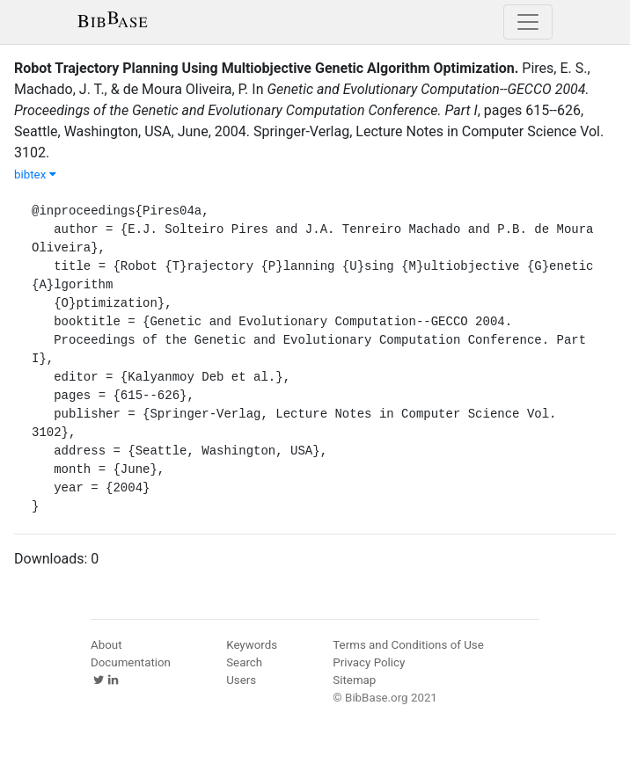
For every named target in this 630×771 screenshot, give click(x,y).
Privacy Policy (369, 662)
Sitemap (354, 680)
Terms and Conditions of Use (408, 644)
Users (241, 680)
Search (244, 662)
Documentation (131, 662)
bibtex (35, 174)
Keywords (251, 644)
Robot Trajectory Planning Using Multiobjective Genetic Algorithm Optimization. (266, 68)
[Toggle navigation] (528, 22)
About (106, 644)
